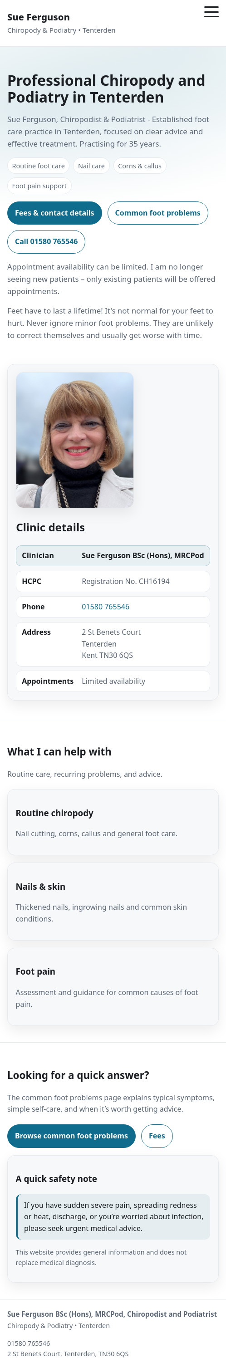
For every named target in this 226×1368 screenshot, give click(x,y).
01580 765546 (105, 607)
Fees (157, 1136)
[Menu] (211, 11)
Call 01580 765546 (46, 241)
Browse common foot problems (71, 1136)
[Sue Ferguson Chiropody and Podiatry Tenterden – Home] (61, 23)
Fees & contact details (54, 213)
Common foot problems (158, 213)
